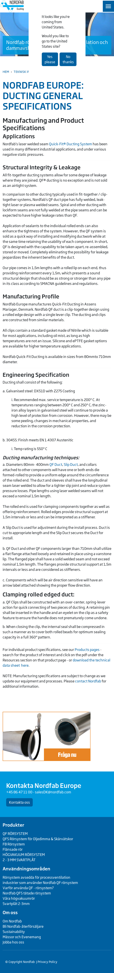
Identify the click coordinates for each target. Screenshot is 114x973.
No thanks (68, 59)
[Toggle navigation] (108, 6)
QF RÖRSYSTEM (15, 833)
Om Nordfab (12, 921)
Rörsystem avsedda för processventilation (36, 877)
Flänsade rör (13, 849)
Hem (6, 72)
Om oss (10, 912)
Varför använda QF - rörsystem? (28, 888)
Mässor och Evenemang (22, 937)
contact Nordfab (88, 681)
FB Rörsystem (14, 844)
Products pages (87, 649)
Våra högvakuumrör (19, 898)
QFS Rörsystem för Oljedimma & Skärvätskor (38, 839)
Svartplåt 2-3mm (16, 903)
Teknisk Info (24, 72)
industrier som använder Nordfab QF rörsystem (40, 882)
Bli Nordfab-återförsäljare (23, 926)
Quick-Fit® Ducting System (70, 144)
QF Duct (55, 464)
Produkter (13, 824)
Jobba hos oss (13, 942)
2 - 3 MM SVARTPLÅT (19, 860)
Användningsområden (26, 868)
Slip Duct (71, 464)
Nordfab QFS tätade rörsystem (27, 893)
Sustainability (14, 931)
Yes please (50, 59)
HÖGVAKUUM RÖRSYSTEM (24, 854)
